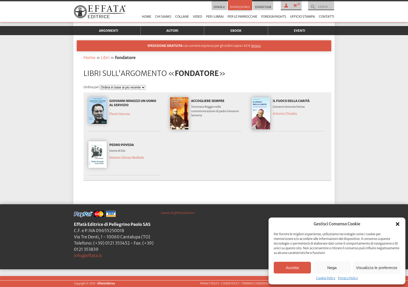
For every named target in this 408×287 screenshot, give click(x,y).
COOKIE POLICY (230, 283)
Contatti (326, 16)
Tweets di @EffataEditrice (178, 213)
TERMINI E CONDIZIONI (255, 283)
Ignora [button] (256, 46)
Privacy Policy (348, 278)
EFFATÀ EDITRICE (240, 7)
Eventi (299, 31)
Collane (182, 16)
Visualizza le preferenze (376, 267)
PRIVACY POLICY (209, 283)
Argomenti (108, 31)
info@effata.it (88, 255)
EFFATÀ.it (219, 7)
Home (146, 16)
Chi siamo (163, 16)
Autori (172, 31)
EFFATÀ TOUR (263, 7)
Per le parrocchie (242, 16)
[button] (397, 224)
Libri (105, 57)
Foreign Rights (273, 16)
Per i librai (215, 16)
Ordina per (92, 87)
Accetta (292, 267)
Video (197, 16)
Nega (332, 267)
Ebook (236, 31)
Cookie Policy (325, 278)
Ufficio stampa (302, 16)
